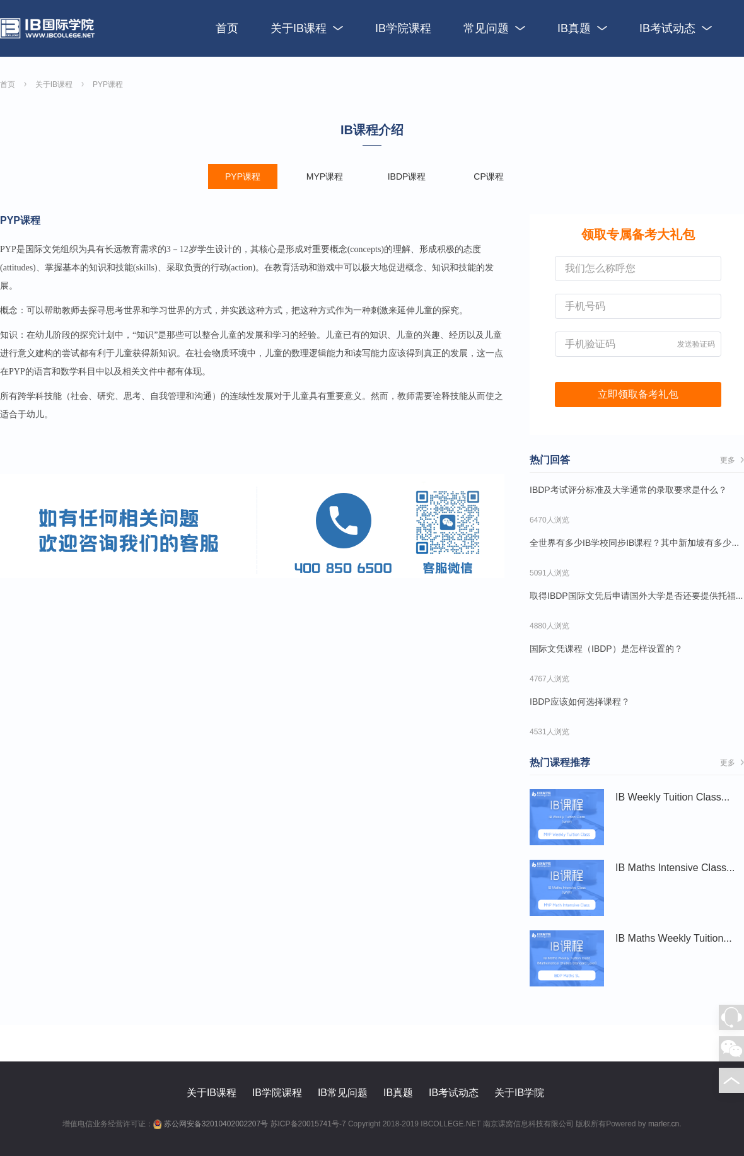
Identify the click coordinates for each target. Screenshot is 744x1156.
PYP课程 (108, 84)
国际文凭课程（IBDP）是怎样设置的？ (606, 649)
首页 (227, 28)
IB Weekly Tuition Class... (567, 817)
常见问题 (494, 28)
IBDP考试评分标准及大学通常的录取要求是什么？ (628, 490)
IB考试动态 (675, 28)
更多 (732, 460)
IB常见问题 (343, 1092)
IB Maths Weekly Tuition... (567, 958)
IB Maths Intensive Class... (567, 888)
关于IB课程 (306, 28)
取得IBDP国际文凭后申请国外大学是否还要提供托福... (636, 596)
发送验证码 (696, 344)
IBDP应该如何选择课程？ (580, 701)
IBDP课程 (407, 176)
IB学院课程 (403, 28)
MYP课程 (324, 176)
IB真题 (582, 28)
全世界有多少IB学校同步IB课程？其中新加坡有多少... (634, 543)
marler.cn (663, 1123)
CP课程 (488, 176)
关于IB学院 (519, 1092)
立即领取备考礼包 (638, 394)
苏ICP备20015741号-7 (308, 1123)
